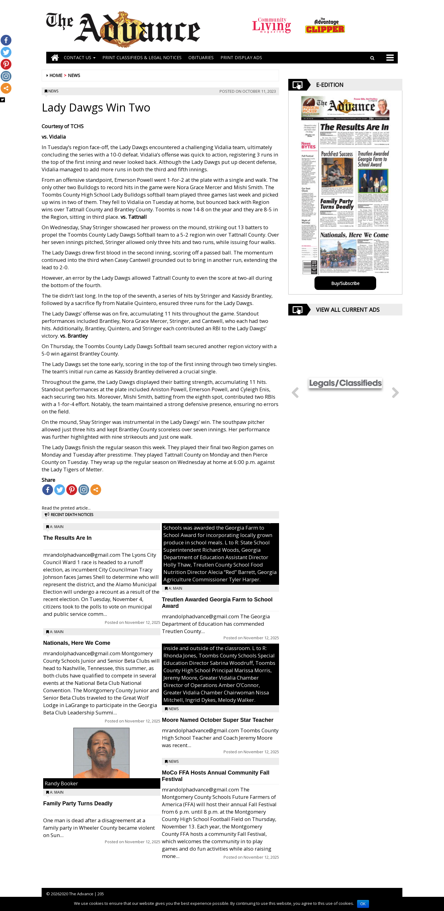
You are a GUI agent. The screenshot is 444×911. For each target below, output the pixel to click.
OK (363, 904)
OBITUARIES (201, 57)
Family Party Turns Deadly (78, 803)
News (74, 75)
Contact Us (80, 57)
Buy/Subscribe (345, 283)
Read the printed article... (66, 508)
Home (55, 75)
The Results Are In (67, 538)
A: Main (57, 526)
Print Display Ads (241, 57)
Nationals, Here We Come (76, 643)
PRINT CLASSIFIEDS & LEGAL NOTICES (142, 57)
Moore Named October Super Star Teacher (217, 720)
